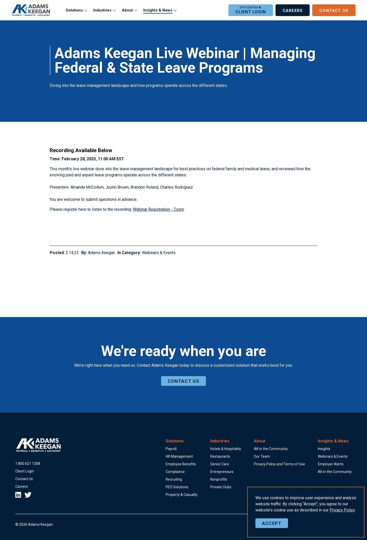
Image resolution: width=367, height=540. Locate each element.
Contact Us (334, 10)
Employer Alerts (331, 464)
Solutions (74, 10)
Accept (271, 530)
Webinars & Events (159, 252)
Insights (324, 449)
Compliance (175, 472)
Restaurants (220, 456)
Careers (293, 10)
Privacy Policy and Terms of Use (279, 464)
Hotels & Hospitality (225, 449)
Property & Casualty (182, 495)
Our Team (262, 456)
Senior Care (219, 464)
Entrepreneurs (221, 472)
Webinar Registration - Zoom (158, 209)
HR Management (179, 456)
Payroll (171, 449)
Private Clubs (220, 487)
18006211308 (27, 464)
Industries (102, 10)
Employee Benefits (181, 464)
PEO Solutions (177, 487)
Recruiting (174, 479)
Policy (342, 517)
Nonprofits (218, 479)
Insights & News (157, 10)
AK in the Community (271, 449)
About (127, 10)
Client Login (250, 10)
